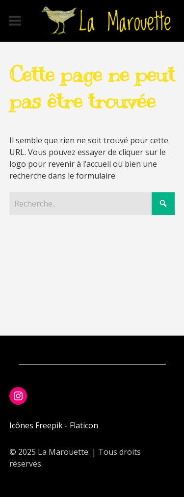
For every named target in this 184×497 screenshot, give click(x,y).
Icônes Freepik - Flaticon (53, 425)
